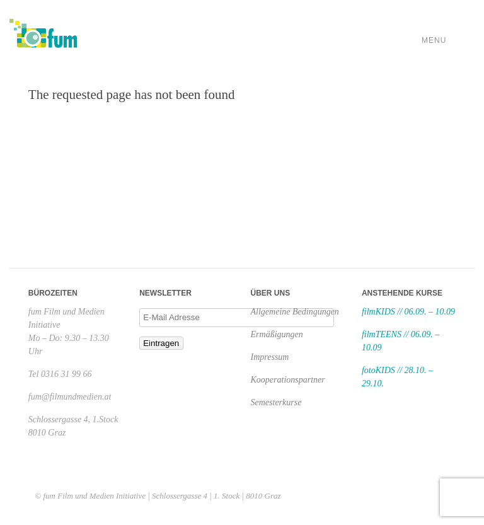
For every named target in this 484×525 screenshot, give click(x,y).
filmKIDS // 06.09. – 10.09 (408, 311)
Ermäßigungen (277, 334)
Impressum (270, 357)
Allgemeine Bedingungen (295, 311)
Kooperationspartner (288, 379)
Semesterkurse (276, 402)
